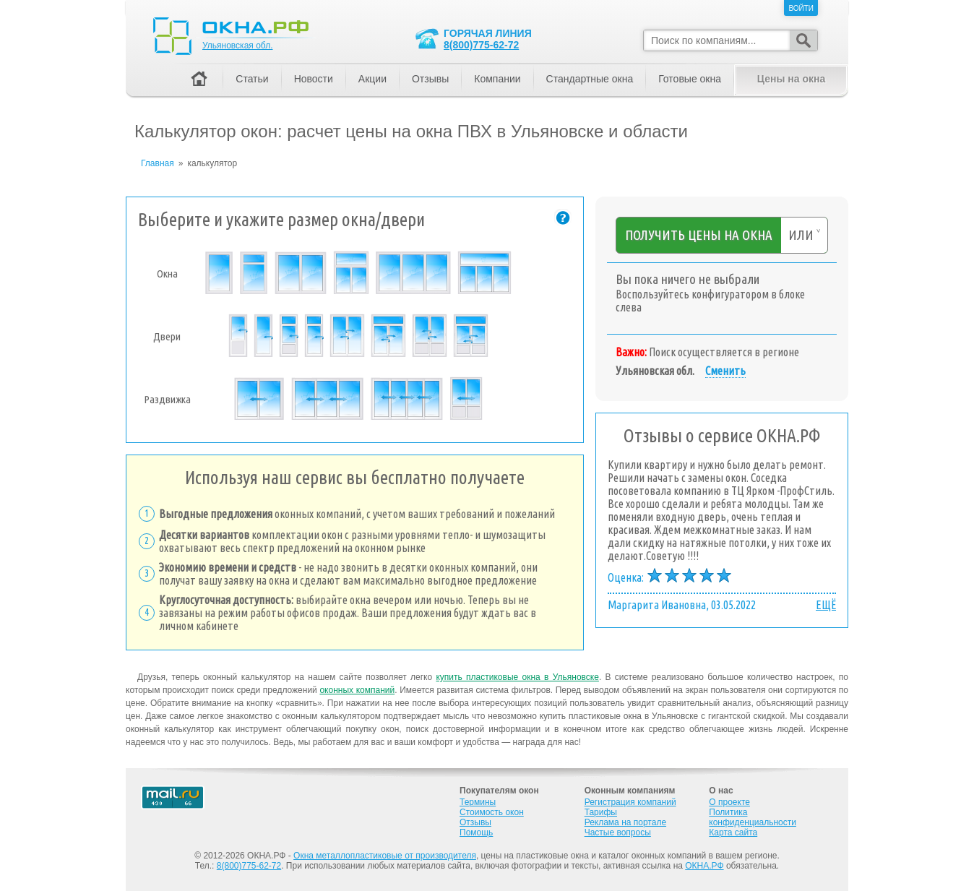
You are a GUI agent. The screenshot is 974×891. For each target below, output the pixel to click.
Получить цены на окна (698, 235)
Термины (478, 802)
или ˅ (804, 235)
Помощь (476, 832)
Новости (313, 79)
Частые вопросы (618, 832)
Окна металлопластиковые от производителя (384, 856)
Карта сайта (733, 832)
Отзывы (430, 79)
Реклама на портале (625, 822)
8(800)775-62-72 (481, 45)
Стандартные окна (590, 79)
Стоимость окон (492, 812)
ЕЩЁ (826, 604)
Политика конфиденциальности (752, 817)
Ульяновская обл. (237, 45)
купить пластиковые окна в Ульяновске (517, 677)
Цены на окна (791, 79)
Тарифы (601, 812)
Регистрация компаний (630, 802)
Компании (497, 79)
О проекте (729, 802)
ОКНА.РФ (704, 866)
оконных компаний (357, 690)
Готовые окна (689, 79)
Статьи (252, 79)
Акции (372, 79)
